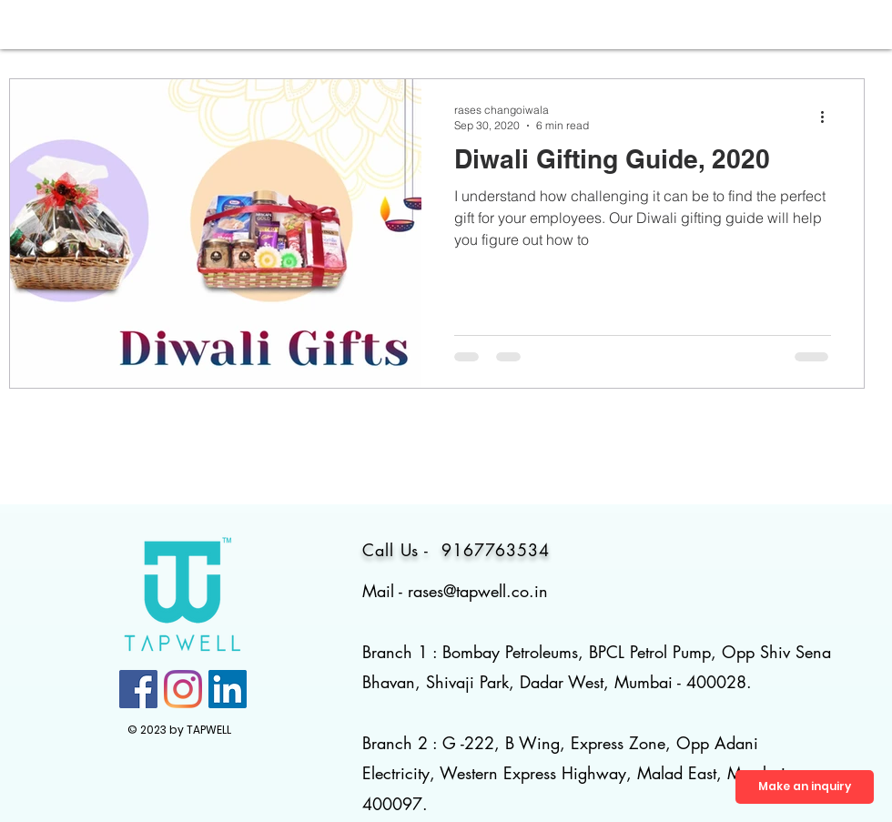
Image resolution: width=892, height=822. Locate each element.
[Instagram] (183, 689)
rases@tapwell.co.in (478, 591)
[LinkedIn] (227, 689)
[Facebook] (138, 689)
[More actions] (828, 116)
